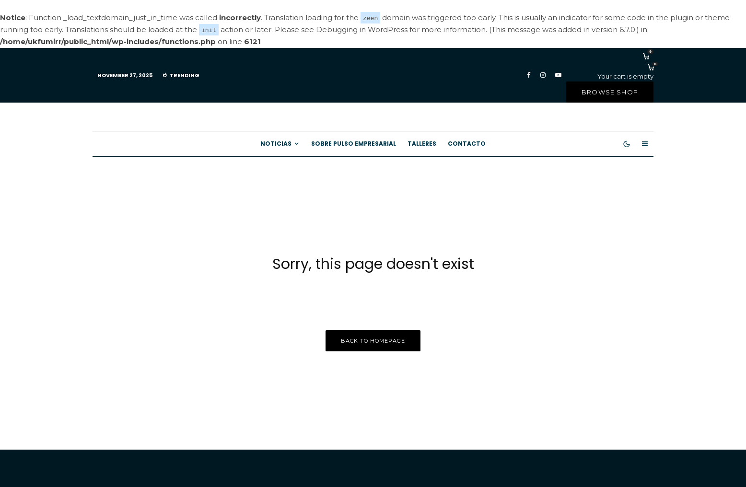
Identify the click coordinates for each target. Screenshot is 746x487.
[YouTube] (558, 75)
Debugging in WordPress (362, 29)
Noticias (275, 143)
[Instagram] (543, 75)
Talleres (422, 143)
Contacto (467, 143)
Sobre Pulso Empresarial (353, 143)
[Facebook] (529, 75)
